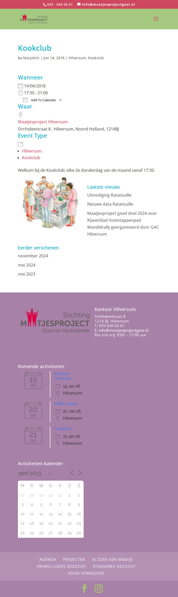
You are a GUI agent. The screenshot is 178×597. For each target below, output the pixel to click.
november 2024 (33, 256)
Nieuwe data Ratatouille (110, 204)
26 (41, 533)
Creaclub (62, 428)
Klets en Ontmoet (62, 376)
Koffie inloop (65, 403)
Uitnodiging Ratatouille (109, 195)
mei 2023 (26, 274)
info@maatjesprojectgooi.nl (124, 330)
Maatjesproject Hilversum (43, 122)
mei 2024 (26, 265)
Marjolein (31, 57)
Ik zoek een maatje (112, 559)
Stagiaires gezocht (114, 566)
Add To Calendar (39, 100)
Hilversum (77, 57)
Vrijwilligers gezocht (61, 566)
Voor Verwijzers (86, 573)
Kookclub (96, 57)
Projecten (74, 559)
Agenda (47, 559)
